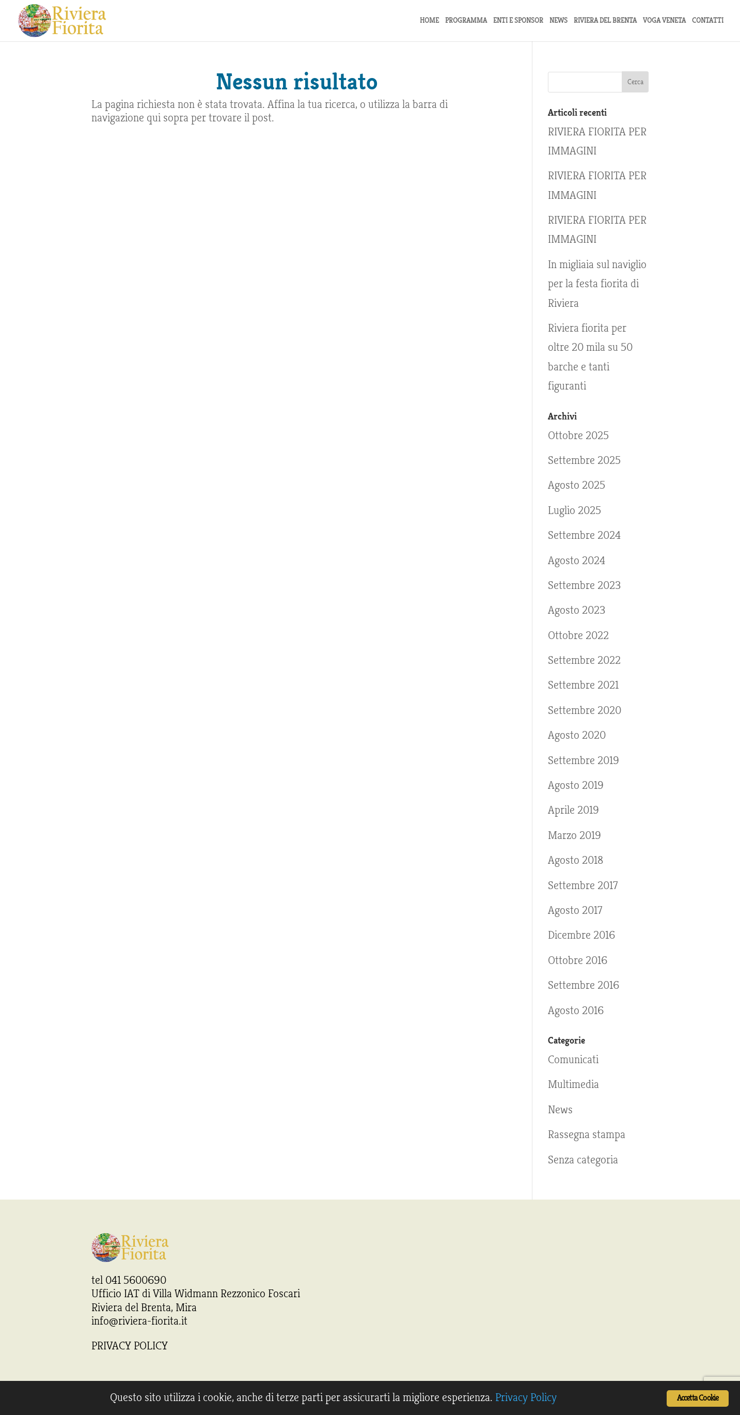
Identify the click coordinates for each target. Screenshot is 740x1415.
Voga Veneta (664, 21)
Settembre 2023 (584, 585)
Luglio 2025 (574, 510)
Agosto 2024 (576, 560)
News (560, 1109)
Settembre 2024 (584, 535)
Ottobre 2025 (578, 435)
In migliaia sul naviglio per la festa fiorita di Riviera (597, 284)
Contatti (707, 21)
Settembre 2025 (584, 460)
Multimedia (573, 1084)
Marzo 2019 (574, 835)
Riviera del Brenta (605, 21)
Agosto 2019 (576, 785)
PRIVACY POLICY (129, 1345)
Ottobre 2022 (578, 635)
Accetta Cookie (698, 1398)
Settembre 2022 (584, 660)
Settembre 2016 (583, 985)
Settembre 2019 (583, 760)
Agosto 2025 (576, 485)
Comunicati (573, 1059)
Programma (466, 21)
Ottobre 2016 (577, 960)
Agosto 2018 (575, 860)
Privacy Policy (526, 1397)
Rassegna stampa (586, 1134)
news (558, 21)
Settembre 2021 (583, 685)
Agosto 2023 (576, 610)
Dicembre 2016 (581, 935)
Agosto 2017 (575, 910)
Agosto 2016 (576, 1010)
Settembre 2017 (583, 885)
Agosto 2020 (577, 735)
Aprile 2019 (573, 810)
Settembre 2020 (584, 710)
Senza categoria (583, 1160)
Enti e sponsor (518, 21)
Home (429, 21)
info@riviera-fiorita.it (139, 1321)
